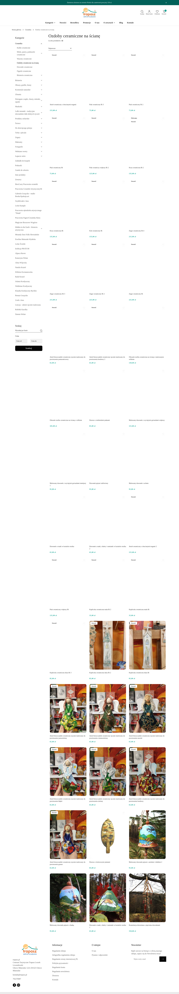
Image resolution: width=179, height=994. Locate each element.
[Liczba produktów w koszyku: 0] (164, 12)
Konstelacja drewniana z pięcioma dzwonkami (144, 925)
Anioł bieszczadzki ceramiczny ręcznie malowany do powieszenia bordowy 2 (107, 358)
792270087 (17, 979)
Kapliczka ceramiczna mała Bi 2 (100, 609)
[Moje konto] (149, 12)
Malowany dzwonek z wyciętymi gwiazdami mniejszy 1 (68, 484)
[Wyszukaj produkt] (28, 330)
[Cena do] (36, 341)
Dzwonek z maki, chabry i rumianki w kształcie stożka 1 (107, 926)
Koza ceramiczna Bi (56, 231)
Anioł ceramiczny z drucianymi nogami (63, 104)
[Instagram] (18, 985)
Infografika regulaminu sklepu (63, 955)
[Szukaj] (41, 331)
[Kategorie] (50, 23)
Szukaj (29, 348)
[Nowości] (63, 23)
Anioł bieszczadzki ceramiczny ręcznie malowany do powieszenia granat (67, 863)
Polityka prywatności (60, 963)
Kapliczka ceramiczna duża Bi (139, 673)
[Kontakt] (130, 23)
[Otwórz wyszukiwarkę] (142, 12)
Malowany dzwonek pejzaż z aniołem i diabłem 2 (145, 862)
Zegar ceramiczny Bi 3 (57, 294)
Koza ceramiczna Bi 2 (136, 168)
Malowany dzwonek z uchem (138, 483)
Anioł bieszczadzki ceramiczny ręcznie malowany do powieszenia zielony (107, 800)
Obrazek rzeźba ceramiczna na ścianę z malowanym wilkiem (146, 358)
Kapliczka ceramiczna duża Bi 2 (100, 673)
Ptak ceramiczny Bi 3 (96, 104)
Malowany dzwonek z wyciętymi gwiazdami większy (147, 420)
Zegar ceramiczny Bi (136, 294)
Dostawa (55, 976)
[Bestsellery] (74, 23)
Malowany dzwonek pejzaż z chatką (62, 925)
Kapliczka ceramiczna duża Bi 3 (60, 673)
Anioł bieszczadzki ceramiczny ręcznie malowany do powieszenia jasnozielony (67, 737)
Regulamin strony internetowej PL (65, 959)
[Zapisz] (162, 959)
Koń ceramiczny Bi (95, 231)
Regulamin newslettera (60, 971)
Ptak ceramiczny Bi (56, 168)
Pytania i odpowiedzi (100, 955)
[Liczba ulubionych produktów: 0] (157, 12)
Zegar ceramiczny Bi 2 (97, 294)
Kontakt (55, 980)
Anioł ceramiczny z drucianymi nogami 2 (143, 546)
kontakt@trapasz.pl (20, 975)
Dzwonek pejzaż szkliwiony (98, 483)
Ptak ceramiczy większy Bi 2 (99, 168)
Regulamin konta (58, 967)
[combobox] (60, 48)
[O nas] (97, 23)
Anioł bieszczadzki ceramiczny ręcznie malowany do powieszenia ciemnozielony (107, 737)
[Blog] (121, 23)
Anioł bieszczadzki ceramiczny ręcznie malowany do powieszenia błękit (67, 800)
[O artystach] (109, 23)
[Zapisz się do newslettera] (145, 959)
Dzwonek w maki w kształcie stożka (62, 546)
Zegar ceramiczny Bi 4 (136, 231)
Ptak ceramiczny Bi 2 (136, 104)
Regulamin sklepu (59, 951)
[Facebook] (14, 985)
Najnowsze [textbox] (51, 48)
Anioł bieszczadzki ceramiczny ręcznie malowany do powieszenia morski (147, 737)
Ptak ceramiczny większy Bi (59, 609)
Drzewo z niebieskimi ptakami (99, 420)
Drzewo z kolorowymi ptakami (99, 862)
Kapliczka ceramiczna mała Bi (139, 609)
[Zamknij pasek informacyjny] (166, 3)
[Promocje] (87, 23)
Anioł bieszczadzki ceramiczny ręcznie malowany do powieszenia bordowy (147, 800)
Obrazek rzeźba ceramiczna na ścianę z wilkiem (66, 420)
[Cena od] (21, 341)
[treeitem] (28, 43)
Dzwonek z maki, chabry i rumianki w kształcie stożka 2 (107, 548)
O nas (94, 951)
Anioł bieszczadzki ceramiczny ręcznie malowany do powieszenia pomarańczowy (67, 358)
